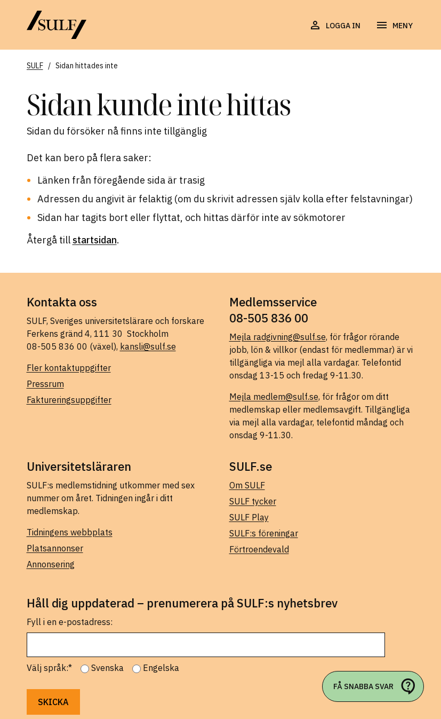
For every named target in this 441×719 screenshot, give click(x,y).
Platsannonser (55, 548)
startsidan (95, 240)
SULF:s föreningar (263, 533)
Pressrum (45, 383)
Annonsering (51, 564)
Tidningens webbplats (70, 532)
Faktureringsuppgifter (69, 399)
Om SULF (247, 485)
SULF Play (249, 517)
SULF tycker (252, 501)
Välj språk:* (49, 667)
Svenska (107, 667)
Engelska (161, 667)
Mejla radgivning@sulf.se (277, 336)
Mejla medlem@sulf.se (273, 396)
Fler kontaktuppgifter (69, 367)
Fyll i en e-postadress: (70, 622)
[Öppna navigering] (394, 25)
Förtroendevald (259, 549)
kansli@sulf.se (148, 346)
